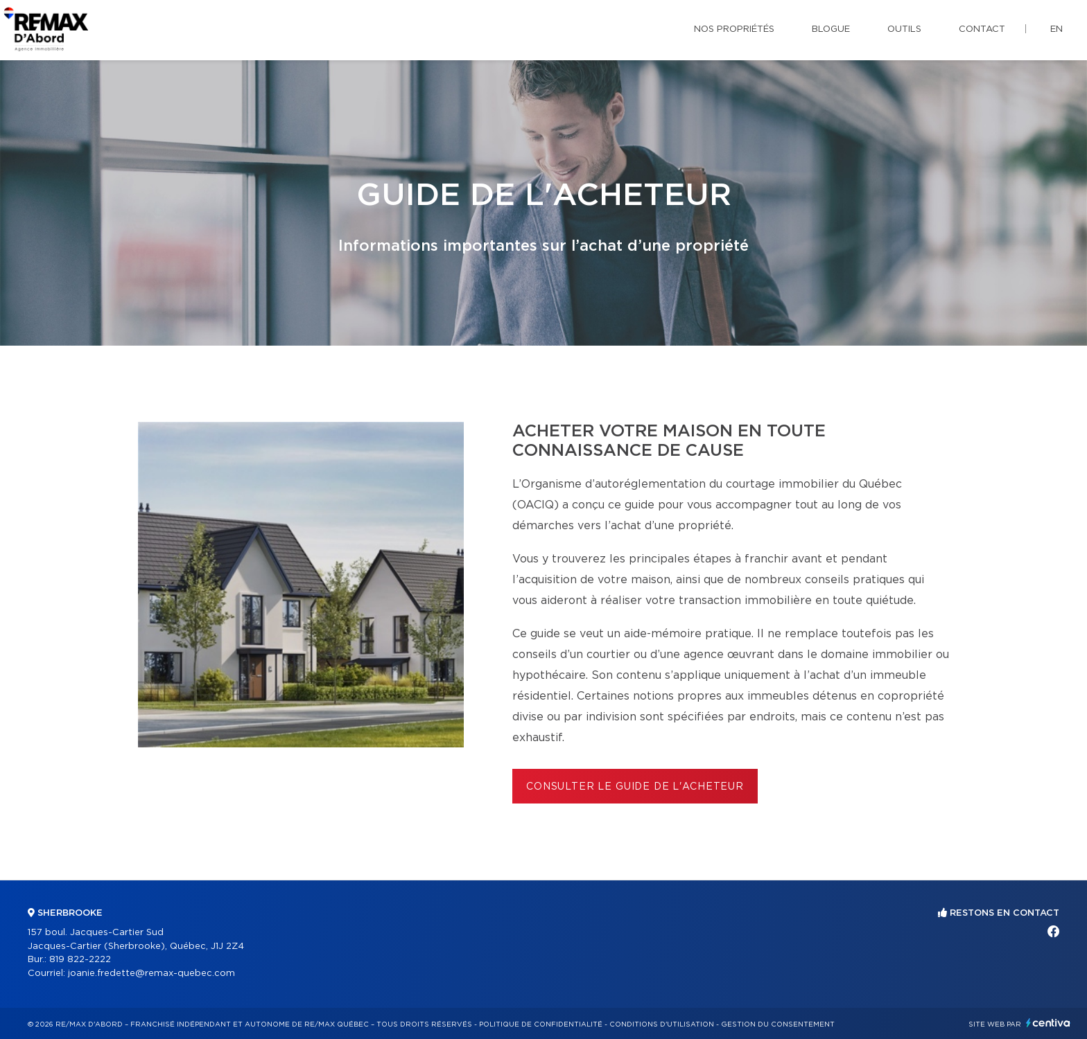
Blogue (831, 29)
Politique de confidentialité (540, 1024)
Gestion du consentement (778, 1024)
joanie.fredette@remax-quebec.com (151, 973)
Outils (904, 29)
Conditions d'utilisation (661, 1024)
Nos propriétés (734, 29)
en (1056, 29)
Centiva (1048, 1022)
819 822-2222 (80, 959)
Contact (982, 29)
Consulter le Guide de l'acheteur (635, 787)
